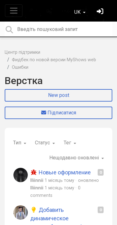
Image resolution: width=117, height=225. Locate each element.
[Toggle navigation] (13, 10)
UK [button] (78, 12)
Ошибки (20, 67)
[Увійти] (100, 12)
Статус (43, 143)
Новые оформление (60, 172)
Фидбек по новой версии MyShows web (54, 59)
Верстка (24, 81)
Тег (68, 143)
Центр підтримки (22, 52)
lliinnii (36, 180)
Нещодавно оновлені (74, 158)
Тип (17, 143)
